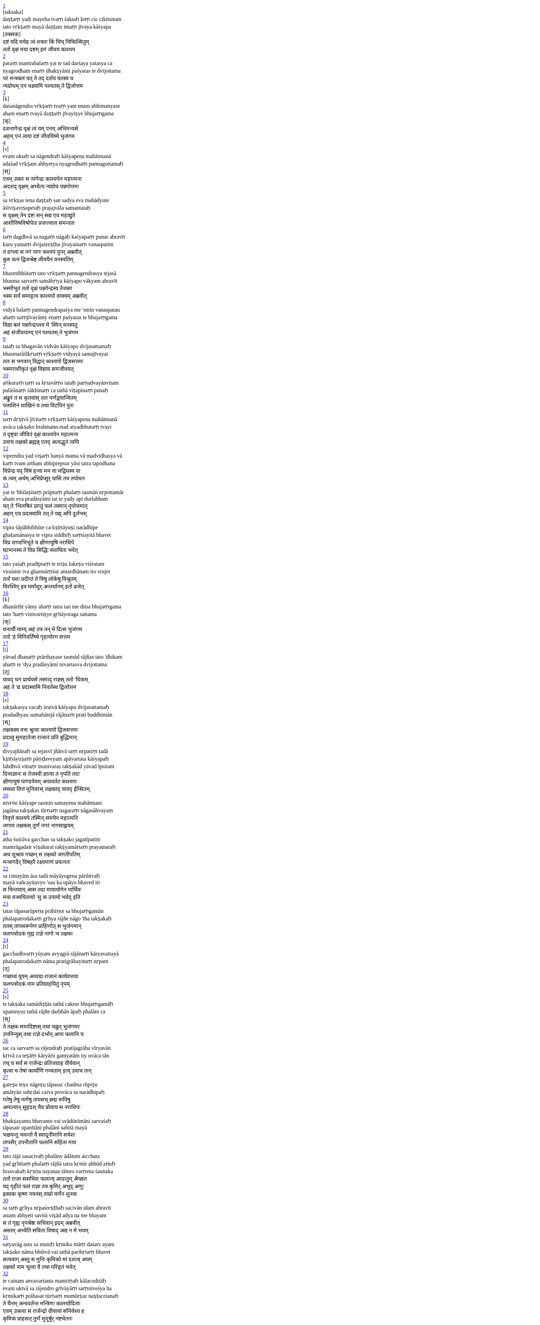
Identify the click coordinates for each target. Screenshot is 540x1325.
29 (5, 1149)
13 (5, 485)
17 (5, 643)
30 (5, 1200)
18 (5, 694)
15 (5, 557)
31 (5, 1237)
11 (5, 412)
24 (5, 940)
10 (5, 375)
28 (5, 1114)
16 (5, 593)
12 (5, 448)
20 (5, 796)
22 (5, 869)
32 (5, 1273)
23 (5, 904)
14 (5, 520)
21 (5, 832)
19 (5, 744)
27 (5, 1077)
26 (5, 1041)
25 (5, 990)
